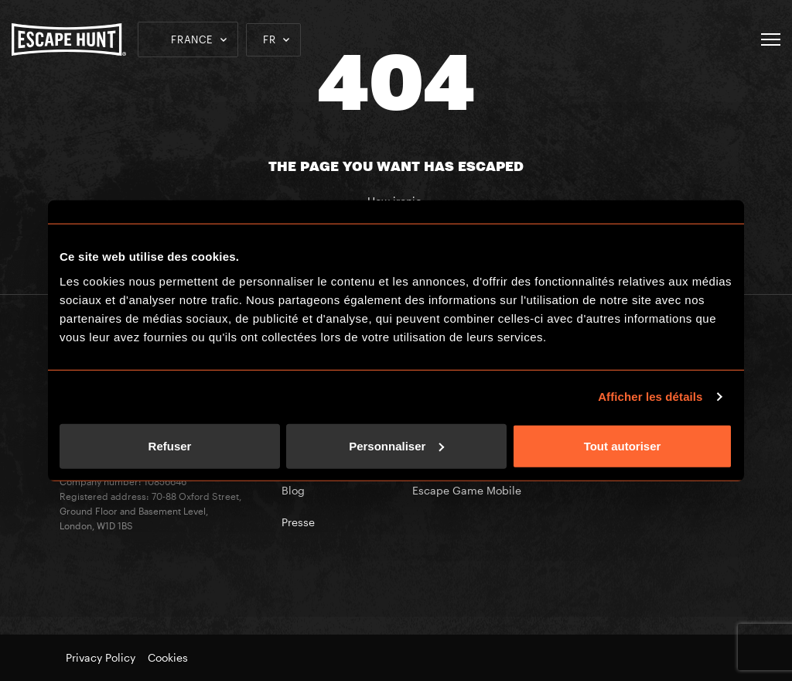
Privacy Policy (100, 657)
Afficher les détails (650, 396)
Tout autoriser (622, 445)
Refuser (170, 445)
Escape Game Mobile (466, 490)
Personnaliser (396, 445)
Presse (298, 522)
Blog (293, 490)
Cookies (168, 657)
